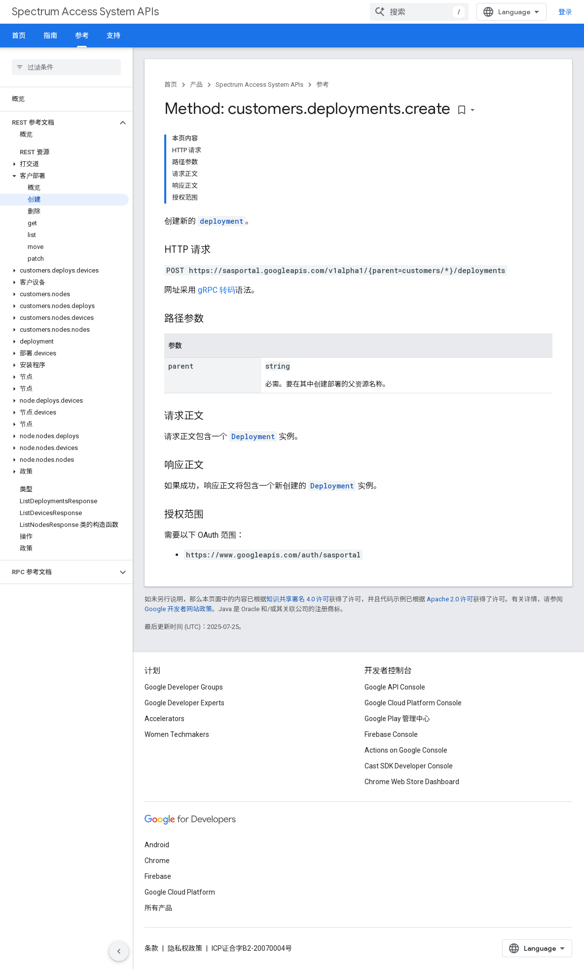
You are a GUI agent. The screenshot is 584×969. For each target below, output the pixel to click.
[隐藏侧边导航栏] (119, 951)
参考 (322, 84)
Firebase (158, 876)
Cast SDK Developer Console (409, 766)
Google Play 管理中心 (397, 719)
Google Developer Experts (184, 703)
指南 (50, 35)
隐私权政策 (185, 948)
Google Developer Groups (184, 687)
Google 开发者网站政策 (178, 609)
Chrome (157, 861)
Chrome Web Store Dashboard (412, 782)
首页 (19, 35)
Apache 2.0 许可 (450, 599)
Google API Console (395, 687)
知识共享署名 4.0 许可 (297, 599)
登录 (565, 12)
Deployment (253, 436)
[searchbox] (66, 67)
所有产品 (158, 908)
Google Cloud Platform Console (413, 703)
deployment (221, 221)
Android (157, 845)
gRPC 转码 (216, 290)
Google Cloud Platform (180, 892)
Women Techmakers (177, 734)
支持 (113, 35)
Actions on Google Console (406, 750)
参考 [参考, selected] (82, 35)
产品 (196, 84)
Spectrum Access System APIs (85, 11)
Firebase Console (391, 734)
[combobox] (419, 12)
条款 (151, 948)
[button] (58, 123)
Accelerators (164, 719)
